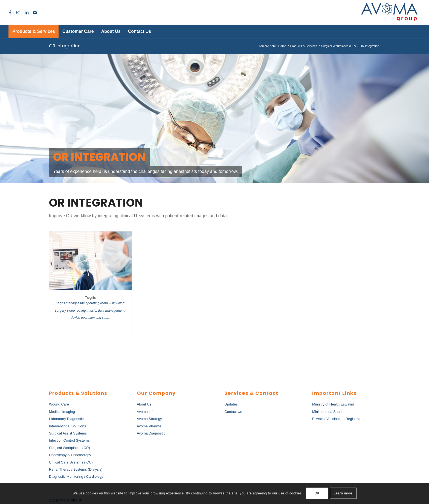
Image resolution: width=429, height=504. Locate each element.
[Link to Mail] (35, 12)
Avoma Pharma (149, 426)
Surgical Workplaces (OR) (69, 448)
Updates (230, 404)
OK (317, 493)
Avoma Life (146, 412)
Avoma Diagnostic (151, 433)
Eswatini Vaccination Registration (338, 419)
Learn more (343, 493)
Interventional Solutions (67, 426)
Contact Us (233, 412)
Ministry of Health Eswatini (333, 404)
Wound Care (59, 404)
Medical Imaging (62, 412)
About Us (144, 404)
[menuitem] (33, 31)
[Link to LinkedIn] (26, 12)
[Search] (408, 31)
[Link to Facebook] (10, 12)
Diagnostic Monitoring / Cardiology (76, 476)
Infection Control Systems (69, 440)
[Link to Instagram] (18, 12)
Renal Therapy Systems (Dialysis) (76, 469)
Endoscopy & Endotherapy (70, 455)
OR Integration (64, 46)
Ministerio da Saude (328, 412)
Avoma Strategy (149, 419)
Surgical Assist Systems (68, 433)
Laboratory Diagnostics (67, 419)
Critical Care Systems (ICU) (71, 462)
